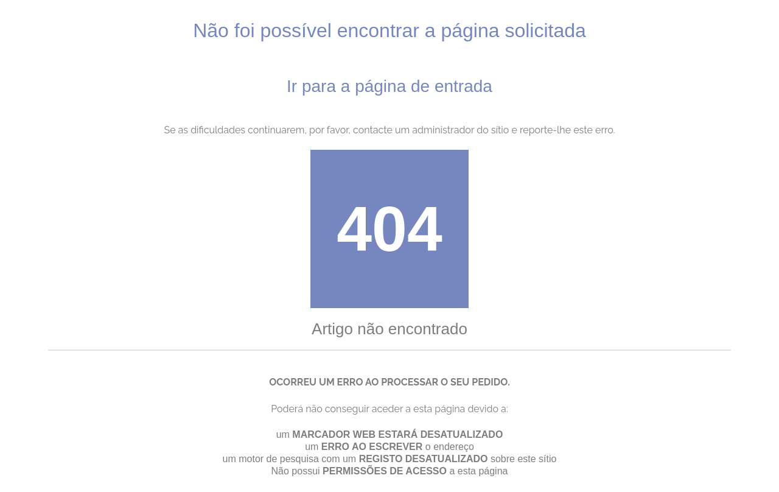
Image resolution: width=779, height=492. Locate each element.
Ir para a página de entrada (389, 86)
